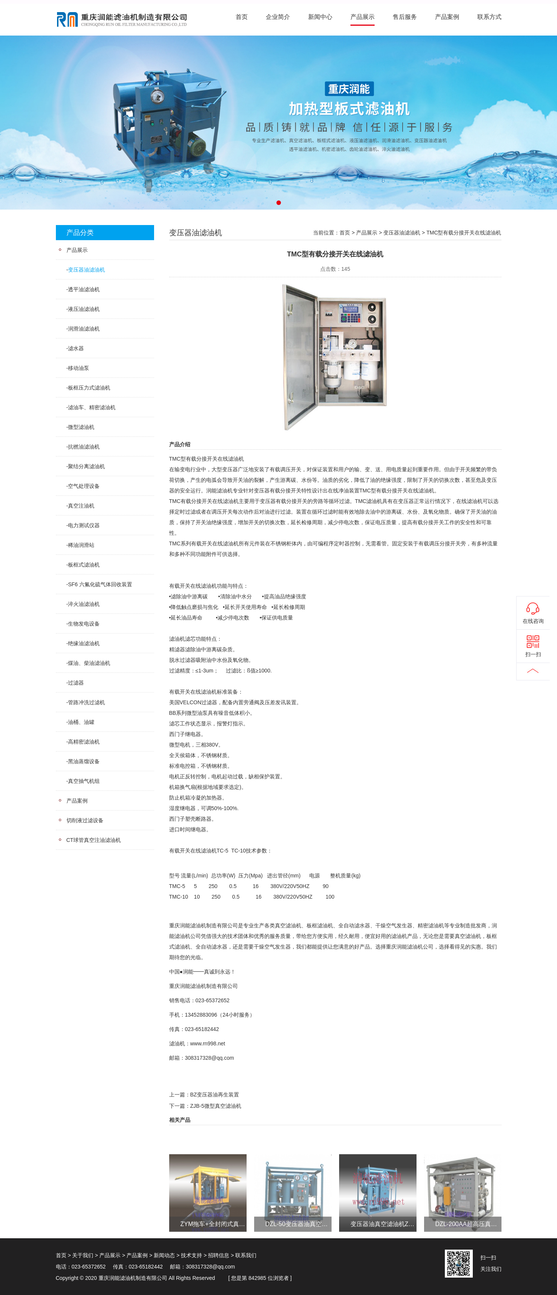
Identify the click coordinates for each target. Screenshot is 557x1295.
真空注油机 (81, 506)
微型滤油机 (81, 427)
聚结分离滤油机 (86, 466)
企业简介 (278, 17)
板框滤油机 (320, 925)
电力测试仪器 (84, 525)
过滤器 (76, 683)
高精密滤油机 (84, 742)
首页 (242, 17)
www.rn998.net (207, 1043)
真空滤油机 (288, 925)
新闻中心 (320, 17)
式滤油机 (179, 947)
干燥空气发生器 (393, 925)
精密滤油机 (431, 925)
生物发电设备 (84, 624)
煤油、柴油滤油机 (89, 663)
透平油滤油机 (84, 289)
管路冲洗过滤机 (86, 702)
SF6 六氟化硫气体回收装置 (100, 584)
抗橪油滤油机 (84, 447)
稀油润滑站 (81, 545)
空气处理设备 (84, 486)
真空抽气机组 (84, 781)
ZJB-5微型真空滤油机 (215, 1106)
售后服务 (405, 17)
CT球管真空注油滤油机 (93, 840)
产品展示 (362, 17)
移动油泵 (78, 368)
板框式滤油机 (84, 565)
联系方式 (489, 17)
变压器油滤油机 (86, 270)
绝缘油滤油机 (84, 643)
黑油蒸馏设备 (84, 761)
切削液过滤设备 (84, 820)
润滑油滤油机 (84, 329)
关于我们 (82, 1255)
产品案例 (447, 17)
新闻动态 (164, 1255)
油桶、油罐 (81, 722)
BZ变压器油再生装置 (214, 1095)
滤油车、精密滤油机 (92, 407)
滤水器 (76, 348)
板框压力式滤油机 (89, 388)
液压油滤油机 (84, 309)
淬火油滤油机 (84, 604)
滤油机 (236, 459)
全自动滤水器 (354, 925)
